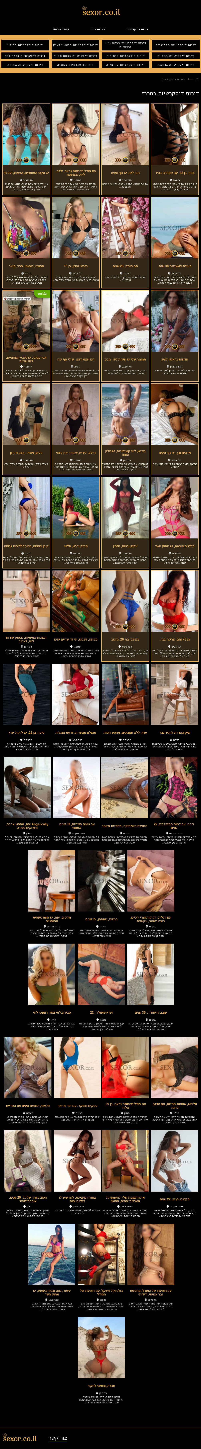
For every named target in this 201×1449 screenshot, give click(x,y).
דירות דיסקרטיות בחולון (25, 45)
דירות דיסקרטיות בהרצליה (125, 65)
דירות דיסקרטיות (137, 29)
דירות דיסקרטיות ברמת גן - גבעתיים (125, 45)
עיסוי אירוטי (61, 29)
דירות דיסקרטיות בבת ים (176, 56)
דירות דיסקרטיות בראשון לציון (75, 45)
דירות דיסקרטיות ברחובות (126, 56)
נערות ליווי (97, 29)
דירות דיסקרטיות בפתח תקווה (75, 56)
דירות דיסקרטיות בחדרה (25, 65)
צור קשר (58, 1438)
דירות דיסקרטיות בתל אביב (176, 45)
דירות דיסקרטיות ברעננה (176, 65)
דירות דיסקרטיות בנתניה (75, 65)
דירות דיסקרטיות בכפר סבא (25, 56)
